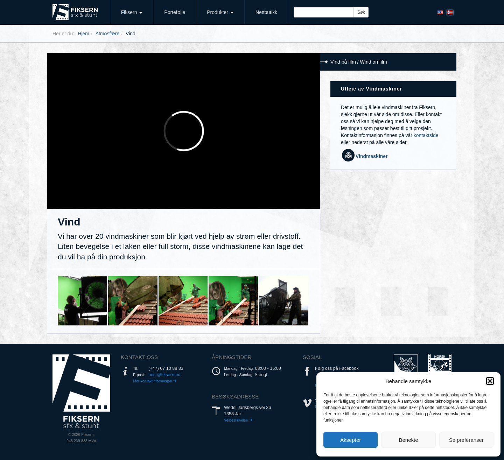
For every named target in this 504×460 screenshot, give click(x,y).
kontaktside (426, 135)
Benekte (408, 440)
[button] (489, 381)
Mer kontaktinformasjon (155, 381)
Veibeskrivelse (238, 420)
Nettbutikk (266, 12)
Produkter (220, 12)
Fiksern (132, 12)
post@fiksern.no (164, 374)
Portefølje (174, 12)
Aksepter (350, 440)
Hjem (83, 33)
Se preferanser (466, 440)
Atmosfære (107, 33)
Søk (361, 12)
